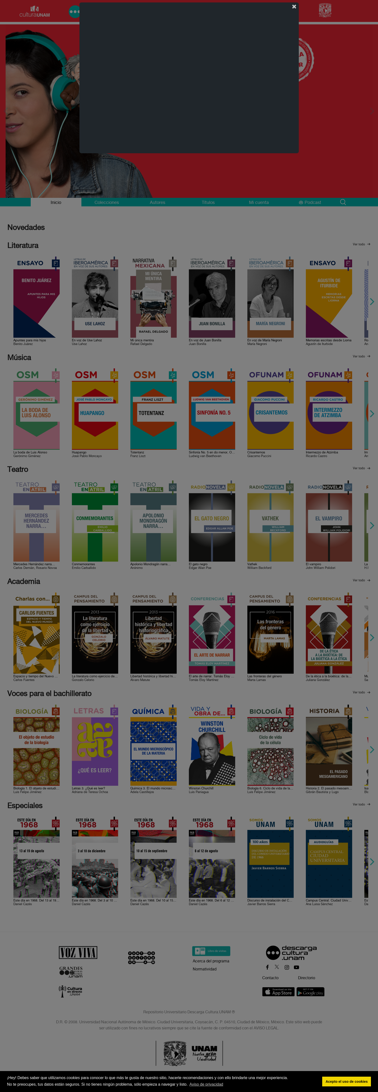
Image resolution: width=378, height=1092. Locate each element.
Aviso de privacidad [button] (206, 1084)
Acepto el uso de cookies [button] (347, 1081)
